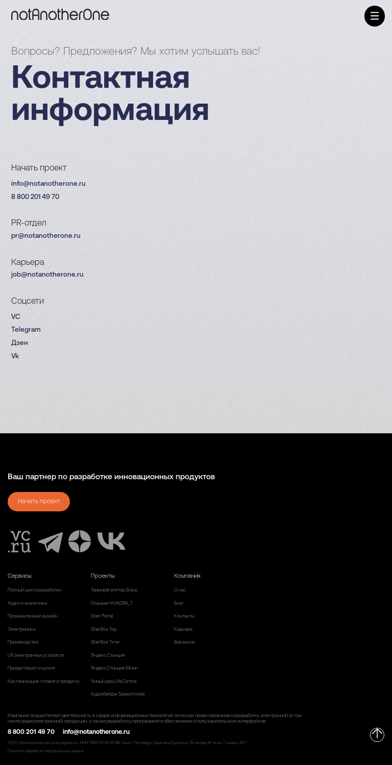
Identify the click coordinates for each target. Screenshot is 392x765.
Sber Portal (102, 616)
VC (15, 317)
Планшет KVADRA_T (112, 603)
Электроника (22, 629)
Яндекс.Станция (108, 655)
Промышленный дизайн (33, 616)
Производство (23, 642)
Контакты (184, 616)
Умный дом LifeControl (114, 681)
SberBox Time (105, 642)
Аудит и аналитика (27, 603)
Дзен (19, 343)
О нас (180, 590)
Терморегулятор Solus (114, 590)
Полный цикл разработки (34, 590)
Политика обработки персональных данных (46, 751)
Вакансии (184, 642)
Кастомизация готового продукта (43, 681)
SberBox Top (103, 629)
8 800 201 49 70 (35, 197)
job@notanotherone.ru (47, 275)
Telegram (26, 330)
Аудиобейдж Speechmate (118, 694)
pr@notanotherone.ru (45, 236)
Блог (179, 603)
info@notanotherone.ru (48, 184)
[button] (374, 16)
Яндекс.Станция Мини (114, 668)
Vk (15, 356)
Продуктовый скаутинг (32, 668)
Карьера (183, 629)
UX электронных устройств (36, 655)
